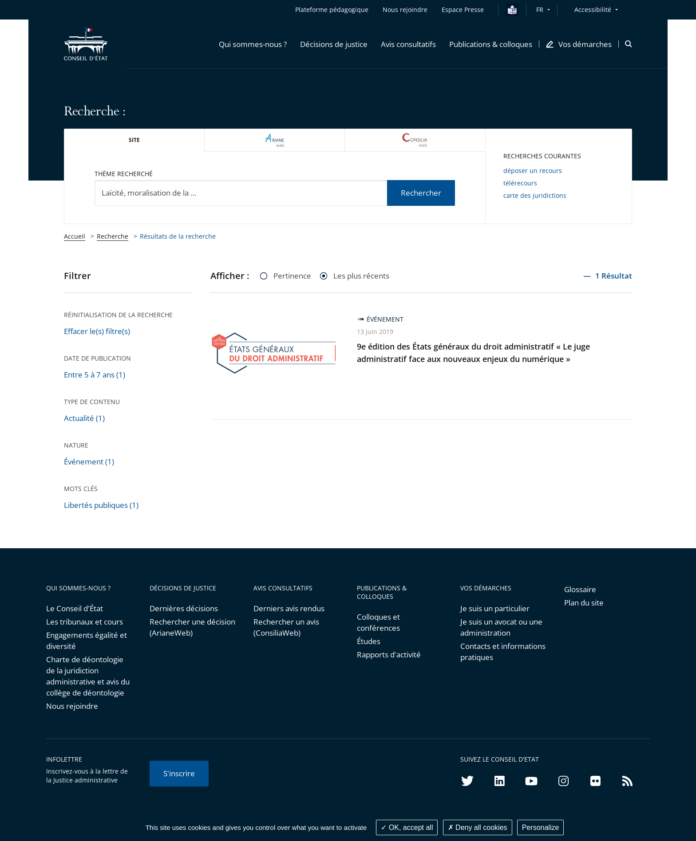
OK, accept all (407, 827)
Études (368, 641)
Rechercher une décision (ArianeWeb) (192, 627)
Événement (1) (89, 461)
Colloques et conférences (378, 622)
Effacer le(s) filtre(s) (97, 331)
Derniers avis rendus (288, 608)
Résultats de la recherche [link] (178, 236)
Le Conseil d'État (74, 608)
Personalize (540, 827)
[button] (253, 44)
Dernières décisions (184, 608)
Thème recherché (124, 173)
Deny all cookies (477, 827)
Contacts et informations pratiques (503, 651)
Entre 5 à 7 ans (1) (94, 374)
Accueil (74, 236)
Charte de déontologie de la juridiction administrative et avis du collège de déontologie (88, 676)
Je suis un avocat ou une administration (501, 627)
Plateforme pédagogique (331, 9)
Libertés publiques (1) (101, 505)
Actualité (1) (84, 418)
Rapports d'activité (389, 654)
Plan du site (584, 602)
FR (539, 9)
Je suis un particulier (495, 608)
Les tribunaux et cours (84, 622)
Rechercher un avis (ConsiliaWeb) (286, 627)
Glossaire (580, 589)
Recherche (112, 236)
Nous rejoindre (72, 706)
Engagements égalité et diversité (86, 640)
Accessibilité (592, 9)
